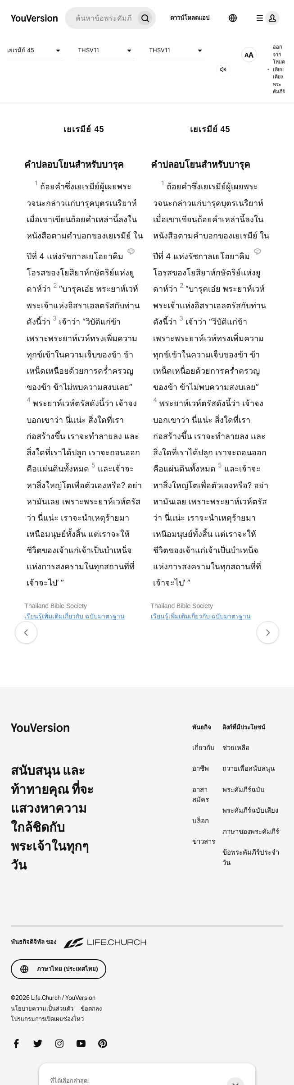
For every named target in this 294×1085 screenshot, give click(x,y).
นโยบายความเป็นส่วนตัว (42, 1008)
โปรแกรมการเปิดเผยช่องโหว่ (47, 1018)
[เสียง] (223, 69)
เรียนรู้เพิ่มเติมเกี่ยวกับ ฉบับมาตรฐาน (74, 616)
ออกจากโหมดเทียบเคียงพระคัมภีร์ (276, 69)
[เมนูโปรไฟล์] (266, 18)
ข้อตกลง (91, 1008)
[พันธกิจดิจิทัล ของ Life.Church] (147, 937)
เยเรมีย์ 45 (35, 50)
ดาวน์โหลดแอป (189, 17)
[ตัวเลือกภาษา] (233, 18)
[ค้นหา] (99, 18)
